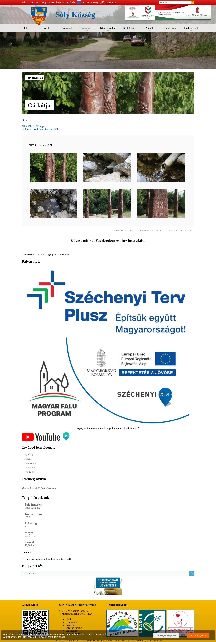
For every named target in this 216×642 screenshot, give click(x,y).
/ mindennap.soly (87, 2)
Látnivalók (170, 28)
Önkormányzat (87, 28)
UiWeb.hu (157, 640)
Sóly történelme (74, 627)
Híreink (46, 28)
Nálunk (149, 28)
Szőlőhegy (128, 28)
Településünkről (108, 28)
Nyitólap (24, 28)
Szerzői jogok (73, 640)
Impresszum (59, 640)
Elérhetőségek (191, 28)
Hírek (68, 619)
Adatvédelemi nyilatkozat (92, 640)
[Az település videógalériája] (46, 440)
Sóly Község (75, 14)
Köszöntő (70, 625)
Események (66, 28)
